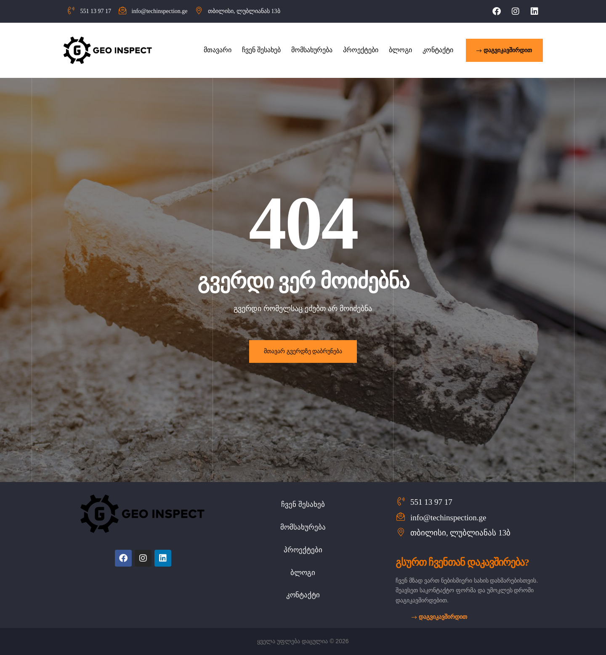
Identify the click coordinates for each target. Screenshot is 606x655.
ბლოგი (302, 573)
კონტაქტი (303, 595)
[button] (504, 50)
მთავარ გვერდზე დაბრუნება (303, 351)
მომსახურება (303, 527)
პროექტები (303, 550)
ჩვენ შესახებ (303, 505)
